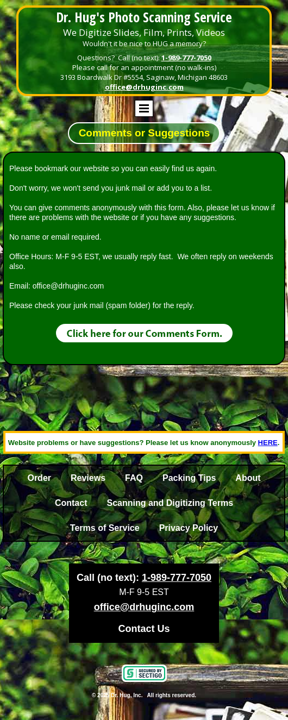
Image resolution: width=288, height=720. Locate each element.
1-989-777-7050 (186, 57)
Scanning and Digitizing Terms (170, 503)
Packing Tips (189, 478)
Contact (71, 503)
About (247, 478)
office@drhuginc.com (144, 87)
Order (39, 478)
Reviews (88, 478)
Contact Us (144, 628)
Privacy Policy (188, 528)
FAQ (134, 478)
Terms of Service (105, 528)
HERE (268, 443)
